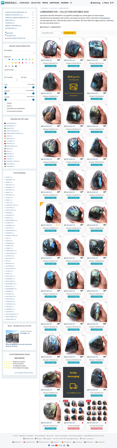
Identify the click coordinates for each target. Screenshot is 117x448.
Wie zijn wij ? (50, 435)
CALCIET (9, 202)
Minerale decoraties (14, 15)
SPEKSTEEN (10, 299)
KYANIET (9, 248)
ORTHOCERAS (11, 268)
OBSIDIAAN (10, 266)
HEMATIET (10, 233)
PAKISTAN (10, 153)
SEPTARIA (9, 291)
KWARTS (10, 245)
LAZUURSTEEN (11, 253)
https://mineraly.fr (88, 438)
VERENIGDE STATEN (13, 161)
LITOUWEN (10, 141)
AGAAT (9, 177)
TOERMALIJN (11, 304)
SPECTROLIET (11, 296)
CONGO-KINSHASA (12, 131)
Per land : (24, 77)
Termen (15, 435)
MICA (8, 261)
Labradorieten (64, 8)
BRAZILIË (10, 128)
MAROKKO (10, 143)
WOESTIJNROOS (11, 316)
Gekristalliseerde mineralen (17, 17)
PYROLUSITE (10, 276)
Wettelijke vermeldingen (26, 435)
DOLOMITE (10, 215)
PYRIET (9, 273)
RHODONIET (10, 278)
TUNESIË (9, 158)
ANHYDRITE (10, 190)
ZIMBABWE (10, 166)
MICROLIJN (10, 263)
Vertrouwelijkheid (40, 435)
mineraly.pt (88, 442)
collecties (53, 8)
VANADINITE (10, 309)
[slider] (6, 87)
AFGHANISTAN (11, 123)
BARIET (9, 200)
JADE (8, 238)
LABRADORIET (11, 250)
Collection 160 (69, 33)
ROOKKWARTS (11, 283)
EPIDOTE (9, 217)
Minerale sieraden (13, 25)
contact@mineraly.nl (72, 438)
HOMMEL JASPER (11, 235)
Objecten (10, 20)
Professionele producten (15, 38)
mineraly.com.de (43, 442)
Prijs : (6, 84)
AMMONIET (10, 187)
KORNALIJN (10, 243)
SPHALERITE (10, 301)
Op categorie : (8, 50)
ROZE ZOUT (10, 286)
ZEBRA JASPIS (11, 319)
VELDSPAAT (10, 311)
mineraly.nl (77, 442)
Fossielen (10, 23)
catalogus (44, 8)
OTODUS (9, 271)
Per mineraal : (9, 77)
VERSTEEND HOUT (12, 314)
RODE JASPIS (10, 281)
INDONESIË (10, 138)
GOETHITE (10, 228)
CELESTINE (10, 207)
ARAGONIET (10, 195)
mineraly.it (55, 442)
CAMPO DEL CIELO (12, 205)
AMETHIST (10, 185)
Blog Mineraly (28, 438)
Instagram (47, 438)
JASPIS (9, 240)
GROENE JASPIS (11, 230)
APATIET (9, 192)
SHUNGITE (10, 294)
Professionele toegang (76, 435)
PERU (8, 151)
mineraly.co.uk (29, 442)
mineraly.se (100, 442)
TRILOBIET (10, 306)
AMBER (9, 182)
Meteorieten (11, 28)
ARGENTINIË (10, 125)
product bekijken (50, 66)
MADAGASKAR (11, 146)
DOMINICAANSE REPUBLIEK (14, 133)
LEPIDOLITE (10, 256)
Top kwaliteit (10, 35)
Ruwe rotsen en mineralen (16, 12)
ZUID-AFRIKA (10, 164)
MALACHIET (10, 258)
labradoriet (46, 60)
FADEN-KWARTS (11, 220)
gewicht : (7, 91)
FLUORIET (10, 222)
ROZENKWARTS (11, 288)
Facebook (38, 438)
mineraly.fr (16, 442)
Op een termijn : (9, 70)
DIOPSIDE (9, 212)
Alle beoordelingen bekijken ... (24, 372)
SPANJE (9, 136)
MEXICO (9, 148)
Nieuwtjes (9, 33)
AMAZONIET (10, 179)
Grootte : (7, 97)
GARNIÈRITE (10, 225)
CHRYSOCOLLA (11, 210)
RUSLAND (10, 156)
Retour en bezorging (61, 435)
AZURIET (9, 197)
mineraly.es (66, 442)
